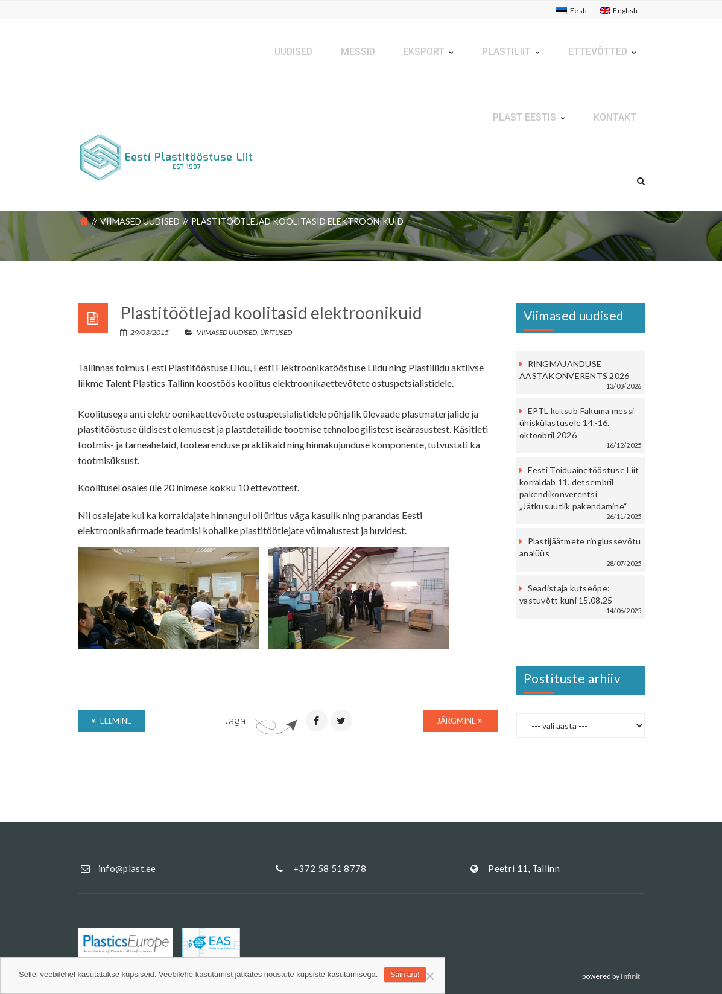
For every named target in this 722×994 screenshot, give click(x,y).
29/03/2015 (145, 332)
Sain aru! (404, 974)
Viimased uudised (140, 221)
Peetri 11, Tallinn (523, 868)
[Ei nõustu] (429, 976)
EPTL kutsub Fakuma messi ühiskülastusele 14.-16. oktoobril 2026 (576, 423)
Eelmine (111, 720)
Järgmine (459, 720)
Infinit (631, 976)
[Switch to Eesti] (571, 11)
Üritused (276, 332)
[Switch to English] (619, 11)
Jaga (234, 720)
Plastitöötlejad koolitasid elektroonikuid (271, 312)
